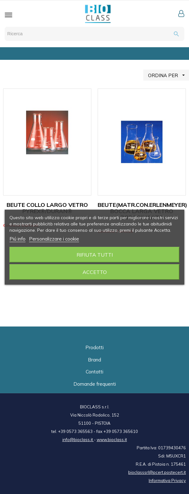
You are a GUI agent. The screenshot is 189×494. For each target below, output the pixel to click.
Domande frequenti (94, 384)
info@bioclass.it (78, 439)
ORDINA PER (168, 75)
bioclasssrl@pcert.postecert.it (157, 472)
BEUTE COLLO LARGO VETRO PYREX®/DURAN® (47, 208)
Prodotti (94, 347)
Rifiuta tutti (95, 255)
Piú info (17, 239)
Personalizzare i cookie (54, 239)
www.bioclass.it (112, 439)
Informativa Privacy (167, 480)
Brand (94, 360)
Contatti (94, 372)
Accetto (95, 272)
